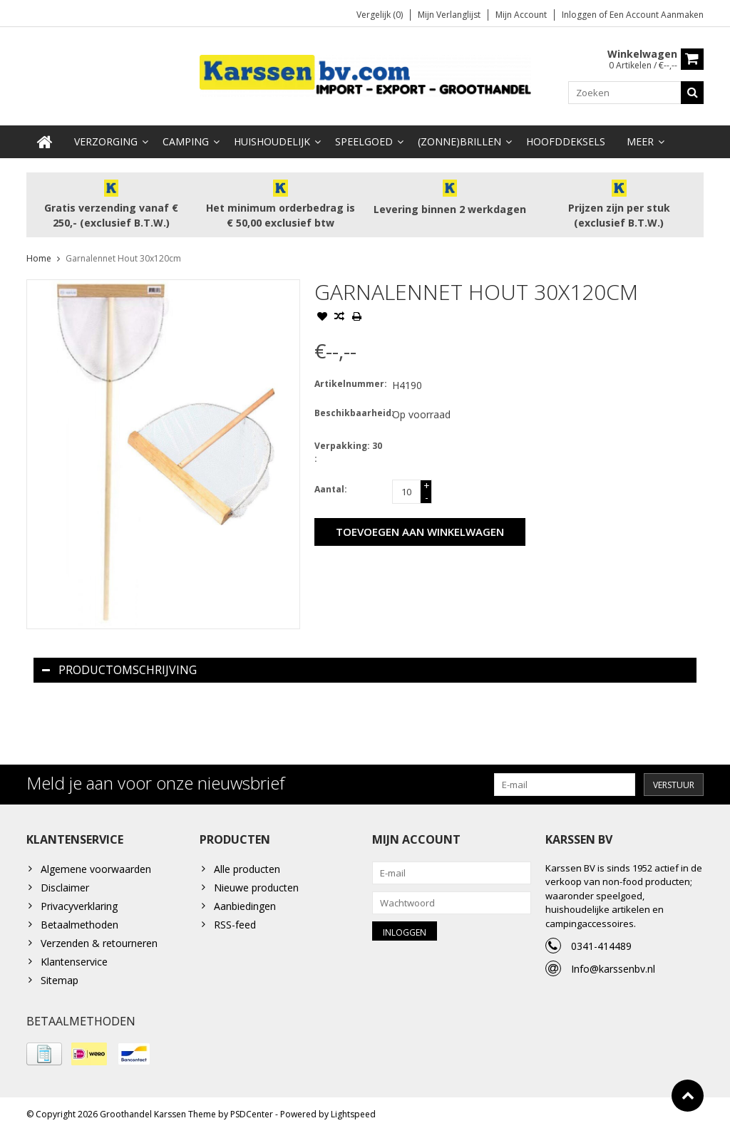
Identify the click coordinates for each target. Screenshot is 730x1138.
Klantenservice (74, 963)
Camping (186, 143)
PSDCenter (251, 1120)
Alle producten (247, 870)
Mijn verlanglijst (449, 15)
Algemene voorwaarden (96, 870)
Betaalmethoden (79, 926)
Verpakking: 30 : (348, 453)
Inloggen (580, 15)
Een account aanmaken (657, 15)
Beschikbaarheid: (350, 414)
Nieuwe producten (256, 889)
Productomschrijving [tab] (119, 671)
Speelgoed (364, 143)
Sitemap (59, 981)
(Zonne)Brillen (459, 143)
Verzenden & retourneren (99, 944)
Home (38, 260)
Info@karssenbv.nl (613, 970)
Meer (640, 143)
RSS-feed (235, 926)
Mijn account (521, 15)
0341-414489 (601, 947)
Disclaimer (65, 889)
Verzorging (106, 143)
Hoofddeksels (565, 143)
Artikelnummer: (350, 385)
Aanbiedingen (245, 907)
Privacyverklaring (79, 907)
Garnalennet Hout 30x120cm (123, 260)
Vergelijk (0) (379, 15)
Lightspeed (353, 1120)
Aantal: (330, 491)
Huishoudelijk (272, 143)
